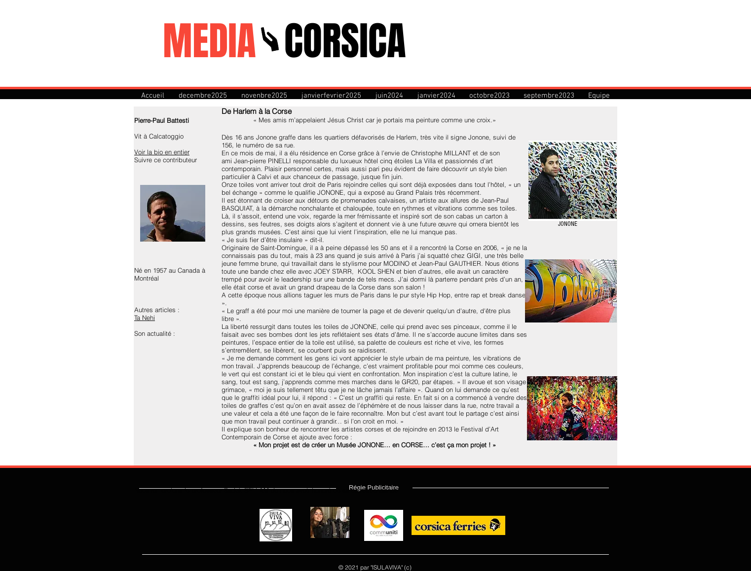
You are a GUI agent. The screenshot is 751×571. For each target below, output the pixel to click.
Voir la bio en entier (161, 152)
